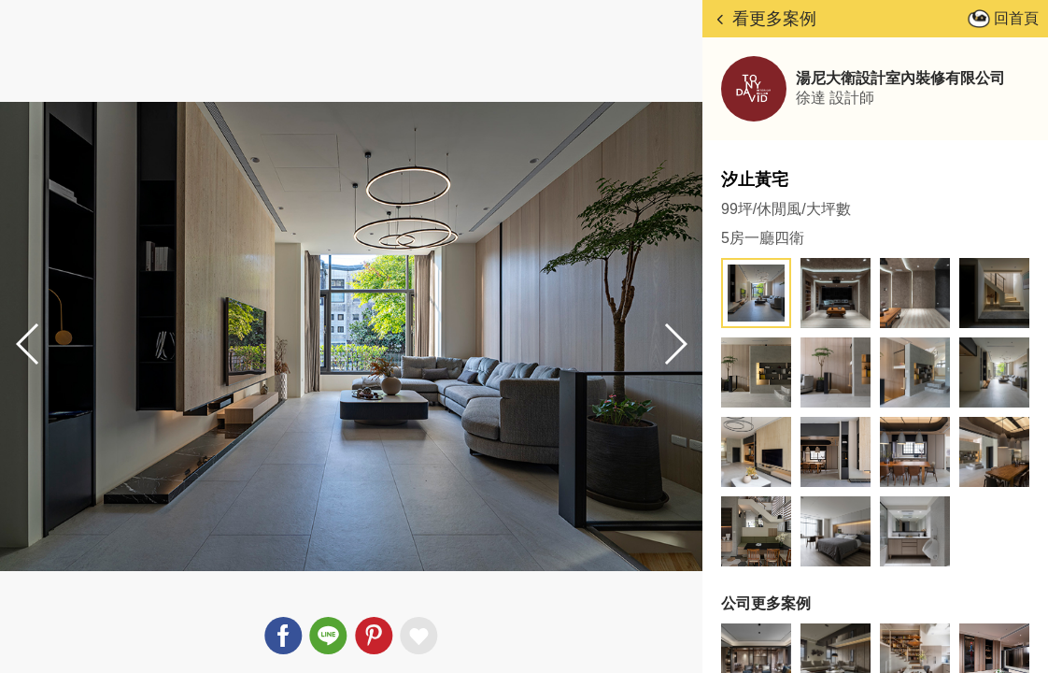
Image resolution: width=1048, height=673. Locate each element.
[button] (674, 344)
